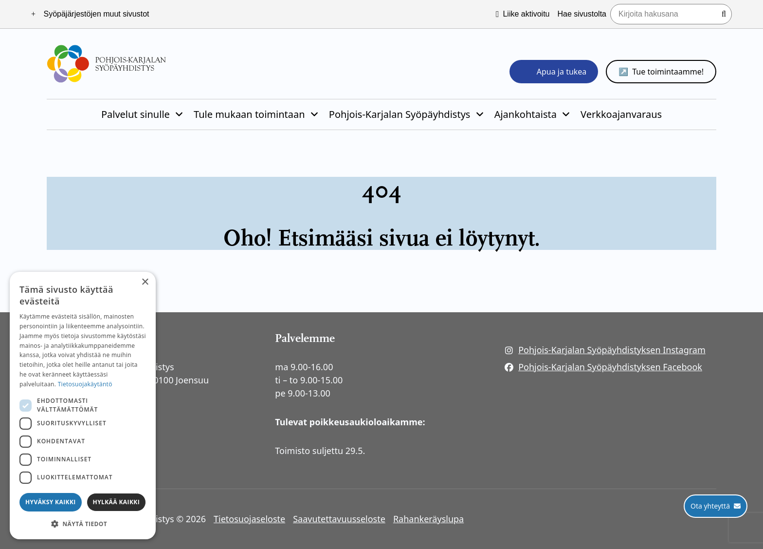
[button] (82, 524)
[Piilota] (178, 114)
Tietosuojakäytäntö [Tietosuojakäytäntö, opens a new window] (85, 384)
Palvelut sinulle (135, 114)
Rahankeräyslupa (428, 519)
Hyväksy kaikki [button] (50, 502)
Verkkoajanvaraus (621, 114)
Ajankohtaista (525, 114)
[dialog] (83, 405)
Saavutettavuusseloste (339, 519)
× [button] (144, 282)
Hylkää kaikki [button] (116, 502)
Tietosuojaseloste (249, 519)
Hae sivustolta (582, 14)
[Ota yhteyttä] (715, 506)
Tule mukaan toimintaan (249, 114)
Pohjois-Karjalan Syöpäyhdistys (400, 114)
